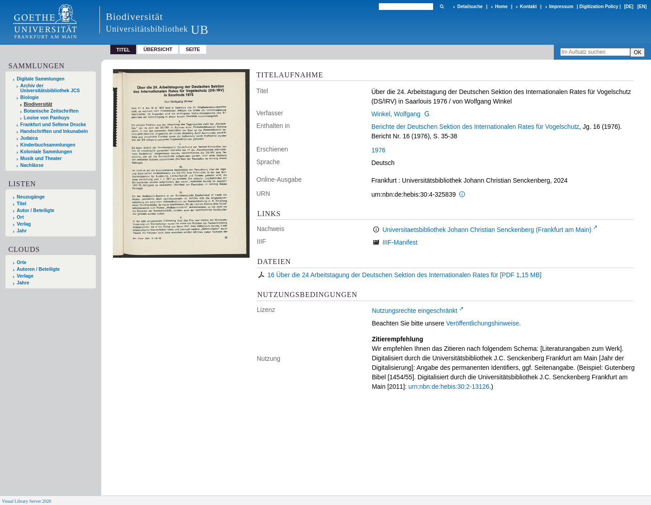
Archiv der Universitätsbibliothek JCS (50, 88)
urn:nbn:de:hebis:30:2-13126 (448, 386)
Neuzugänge (31, 196)
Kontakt (528, 6)
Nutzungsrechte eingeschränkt (414, 310)
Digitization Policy (598, 6)
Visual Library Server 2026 (26, 501)
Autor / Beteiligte (35, 210)
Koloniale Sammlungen (46, 151)
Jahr (22, 230)
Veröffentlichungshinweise (482, 323)
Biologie (29, 97)
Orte (21, 262)
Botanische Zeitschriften (51, 111)
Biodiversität (38, 104)
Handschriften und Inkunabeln (54, 131)
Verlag (24, 224)
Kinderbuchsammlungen (47, 144)
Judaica (29, 138)
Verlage (25, 276)
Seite (193, 49)
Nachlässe (31, 165)
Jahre (23, 282)
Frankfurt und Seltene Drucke (53, 124)
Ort (20, 217)
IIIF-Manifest (400, 242)
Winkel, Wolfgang (395, 114)
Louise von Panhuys (47, 117)
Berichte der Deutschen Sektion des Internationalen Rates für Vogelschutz (475, 126)
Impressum (561, 6)
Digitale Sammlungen (41, 78)
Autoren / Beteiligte (38, 269)
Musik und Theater (41, 158)
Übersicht (157, 49)
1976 (378, 150)
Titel (21, 203)
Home (501, 6)
